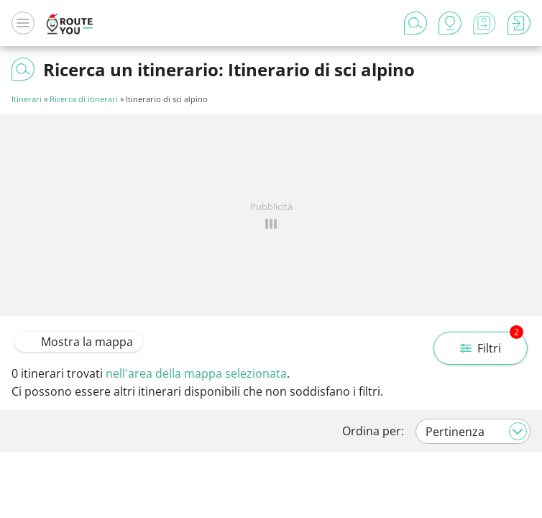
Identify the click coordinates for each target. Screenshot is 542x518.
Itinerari (27, 99)
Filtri (491, 344)
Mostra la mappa (78, 342)
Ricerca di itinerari (84, 99)
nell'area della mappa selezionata (196, 373)
